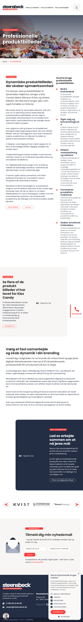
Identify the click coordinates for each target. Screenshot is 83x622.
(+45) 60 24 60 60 (12, 603)
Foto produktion (47, 7)
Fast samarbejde (61, 7)
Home (5, 61)
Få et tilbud (13, 207)
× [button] (78, 573)
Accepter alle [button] (58, 612)
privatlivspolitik (36, 562)
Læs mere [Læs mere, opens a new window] (62, 590)
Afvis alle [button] (72, 612)
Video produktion (32, 7)
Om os (28, 207)
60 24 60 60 (76, 314)
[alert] (64, 595)
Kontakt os (9, 326)
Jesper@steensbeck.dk (15, 607)
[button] (6, 504)
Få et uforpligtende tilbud (62, 480)
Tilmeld (36, 555)
